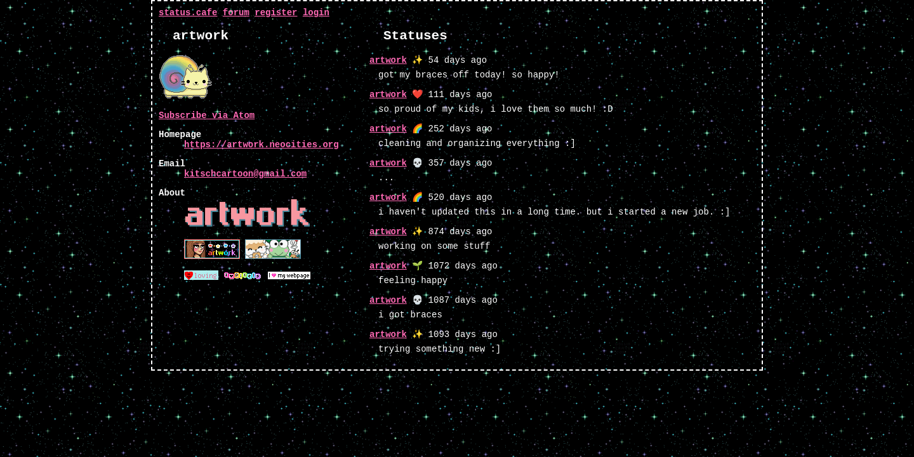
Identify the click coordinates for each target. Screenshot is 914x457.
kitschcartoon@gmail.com (245, 174)
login (316, 13)
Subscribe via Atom (207, 115)
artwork (388, 60)
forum (236, 13)
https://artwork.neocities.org (261, 145)
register (276, 13)
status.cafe (188, 13)
